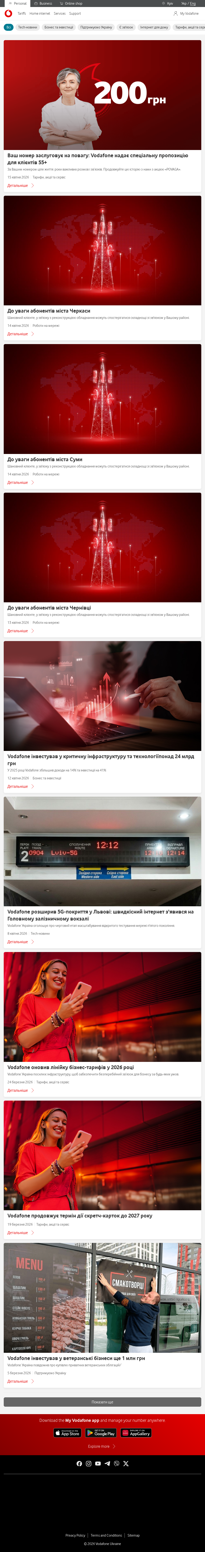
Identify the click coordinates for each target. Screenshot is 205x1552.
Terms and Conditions (106, 1535)
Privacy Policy (75, 1535)
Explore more (98, 1446)
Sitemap (134, 1535)
